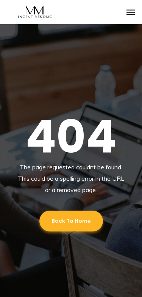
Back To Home (71, 221)
